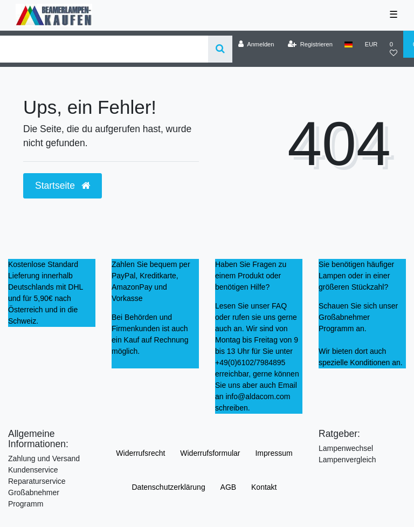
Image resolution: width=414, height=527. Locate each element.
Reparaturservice (37, 481)
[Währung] (370, 44)
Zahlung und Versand (44, 458)
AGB (228, 487)
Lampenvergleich (347, 459)
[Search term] (104, 49)
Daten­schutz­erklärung (168, 487)
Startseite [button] (62, 185)
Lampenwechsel (346, 448)
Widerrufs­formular (210, 453)
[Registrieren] (310, 44)
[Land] (348, 44)
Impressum (273, 453)
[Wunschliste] (393, 49)
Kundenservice (33, 470)
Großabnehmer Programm (33, 498)
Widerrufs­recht (140, 453)
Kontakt (264, 487)
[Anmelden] (256, 44)
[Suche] (220, 49)
